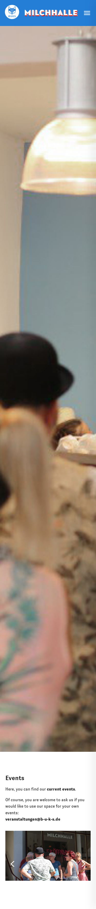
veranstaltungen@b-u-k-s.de (32, 819)
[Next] (84, 863)
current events (61, 789)
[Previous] (12, 863)
